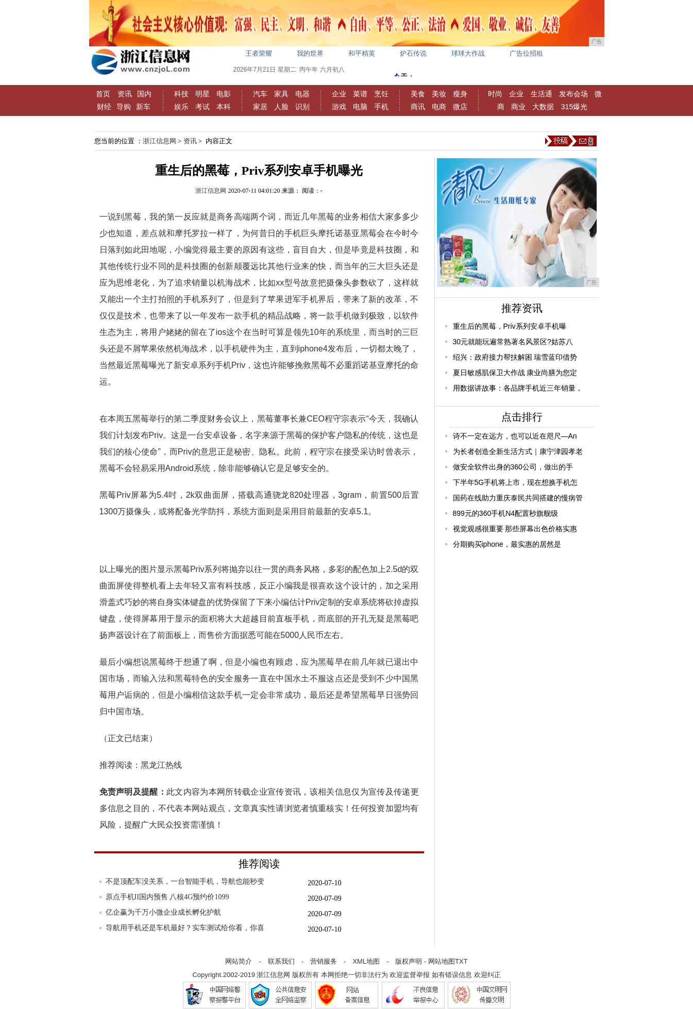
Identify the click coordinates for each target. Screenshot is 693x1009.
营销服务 (323, 961)
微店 (460, 107)
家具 (281, 94)
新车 (143, 107)
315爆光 (574, 107)
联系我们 (281, 961)
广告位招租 (526, 53)
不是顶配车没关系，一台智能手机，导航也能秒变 (185, 881)
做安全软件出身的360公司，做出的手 (513, 467)
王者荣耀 (258, 53)
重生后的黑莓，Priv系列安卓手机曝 (509, 326)
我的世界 (310, 53)
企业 (339, 94)
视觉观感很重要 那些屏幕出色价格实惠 (515, 529)
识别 (302, 107)
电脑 (360, 107)
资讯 (124, 94)
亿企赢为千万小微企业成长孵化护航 (163, 912)
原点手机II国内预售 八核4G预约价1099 (167, 897)
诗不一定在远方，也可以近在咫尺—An (515, 436)
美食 (418, 94)
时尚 (495, 94)
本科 (223, 107)
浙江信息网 (159, 141)
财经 (104, 107)
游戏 (339, 107)
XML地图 (366, 961)
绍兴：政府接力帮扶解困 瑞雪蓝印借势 (515, 357)
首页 (103, 94)
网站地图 (441, 961)
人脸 (281, 107)
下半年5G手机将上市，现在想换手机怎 (515, 482)
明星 (202, 94)
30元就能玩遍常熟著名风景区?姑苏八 (513, 342)
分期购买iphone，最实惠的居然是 (507, 544)
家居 (260, 107)
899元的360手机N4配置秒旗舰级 (506, 513)
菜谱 (360, 94)
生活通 (541, 94)
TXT (461, 961)
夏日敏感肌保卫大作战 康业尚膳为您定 (515, 372)
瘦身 (460, 94)
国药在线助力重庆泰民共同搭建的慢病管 (518, 498)
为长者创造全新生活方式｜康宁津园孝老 (518, 451)
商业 (518, 107)
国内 (144, 94)
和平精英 (361, 53)
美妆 (439, 94)
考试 (202, 107)
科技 (181, 94)
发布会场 (573, 94)
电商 (439, 107)
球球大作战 (468, 53)
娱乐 (181, 107)
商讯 (418, 107)
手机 (381, 107)
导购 (123, 107)
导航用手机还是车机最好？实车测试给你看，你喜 (185, 928)
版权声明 (408, 961)
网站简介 (238, 961)
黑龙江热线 (161, 765)
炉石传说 (413, 53)
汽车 (260, 94)
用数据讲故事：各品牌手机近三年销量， (518, 388)
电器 (302, 94)
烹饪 (381, 94)
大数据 (543, 107)
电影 (223, 94)
